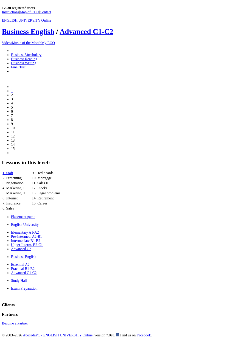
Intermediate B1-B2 (25, 241)
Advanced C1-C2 (86, 31)
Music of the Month (26, 43)
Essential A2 (20, 264)
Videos (7, 43)
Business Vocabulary (26, 55)
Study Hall (19, 280)
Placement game (23, 217)
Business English (28, 31)
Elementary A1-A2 (25, 232)
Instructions (10, 12)
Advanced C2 (21, 249)
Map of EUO (29, 12)
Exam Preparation (24, 288)
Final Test (18, 67)
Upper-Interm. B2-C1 (27, 245)
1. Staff (8, 173)
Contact (45, 12)
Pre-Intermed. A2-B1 (26, 236)
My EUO (48, 43)
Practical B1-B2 (23, 269)
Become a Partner (15, 323)
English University (25, 224)
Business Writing (23, 63)
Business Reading (24, 59)
